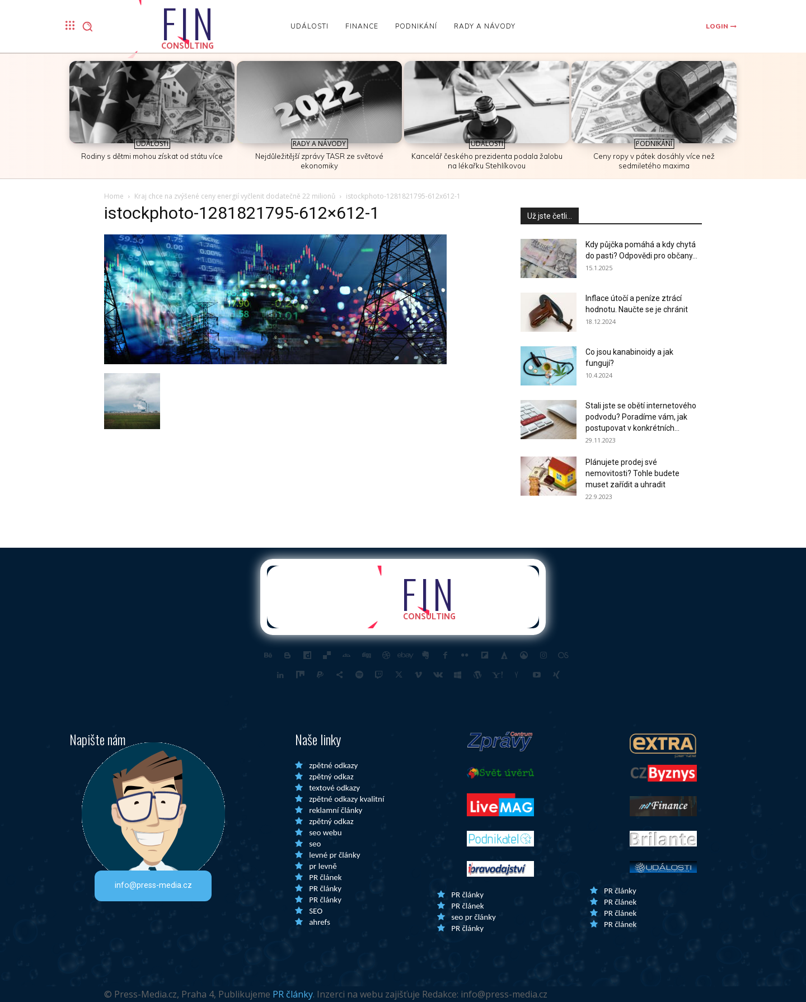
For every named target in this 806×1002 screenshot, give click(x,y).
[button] (87, 26)
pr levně (322, 866)
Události (152, 143)
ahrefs (319, 922)
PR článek (325, 877)
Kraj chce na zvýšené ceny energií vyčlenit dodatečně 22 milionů (234, 196)
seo (315, 844)
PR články (325, 888)
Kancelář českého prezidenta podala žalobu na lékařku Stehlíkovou (487, 161)
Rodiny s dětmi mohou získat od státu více (152, 156)
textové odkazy (334, 788)
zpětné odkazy (333, 765)
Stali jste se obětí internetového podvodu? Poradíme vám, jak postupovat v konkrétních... (640, 416)
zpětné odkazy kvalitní (346, 799)
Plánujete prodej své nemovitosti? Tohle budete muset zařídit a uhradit (632, 473)
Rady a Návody (319, 143)
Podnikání (654, 143)
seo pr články (473, 917)
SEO (315, 911)
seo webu (325, 832)
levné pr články (334, 855)
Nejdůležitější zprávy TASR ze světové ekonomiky (319, 161)
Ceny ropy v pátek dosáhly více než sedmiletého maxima (654, 161)
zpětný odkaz (331, 777)
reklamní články (335, 810)
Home (114, 196)
